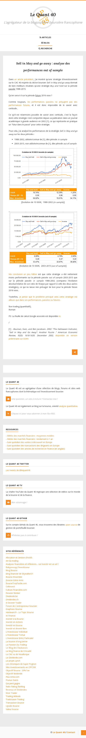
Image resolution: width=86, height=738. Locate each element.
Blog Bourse (11, 570)
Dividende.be (12, 596)
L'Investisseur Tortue (15, 635)
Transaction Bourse (15, 702)
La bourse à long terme (16, 641)
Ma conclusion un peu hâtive (23, 274)
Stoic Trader (11, 693)
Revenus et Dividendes (16, 689)
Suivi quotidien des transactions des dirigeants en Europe (33, 445)
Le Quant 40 (43, 14)
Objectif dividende (14, 673)
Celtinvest (10, 586)
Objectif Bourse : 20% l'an (18, 670)
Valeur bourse (12, 709)
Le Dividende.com (14, 657)
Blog (45, 42)
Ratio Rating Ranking (15, 686)
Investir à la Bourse (15, 619)
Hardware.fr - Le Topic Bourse (20, 612)
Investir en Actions (14, 622)
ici (59, 316)
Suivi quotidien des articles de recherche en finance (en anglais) (36, 448)
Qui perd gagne (13, 683)
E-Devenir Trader (13, 602)
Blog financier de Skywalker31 (19, 573)
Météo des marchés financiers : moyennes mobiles (30, 435)
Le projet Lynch (13, 660)
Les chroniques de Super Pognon (21, 664)
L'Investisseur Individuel (16, 631)
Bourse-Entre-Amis (14, 580)
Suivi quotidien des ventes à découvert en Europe (29, 442)
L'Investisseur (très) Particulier (19, 638)
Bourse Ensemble (14, 577)
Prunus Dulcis (12, 680)
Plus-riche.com (12, 676)
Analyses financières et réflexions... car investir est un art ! (32, 564)
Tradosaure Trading (15, 699)
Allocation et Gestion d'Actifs (19, 557)
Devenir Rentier (13, 593)
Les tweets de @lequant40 (18, 470)
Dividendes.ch (12, 599)
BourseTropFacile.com (16, 583)
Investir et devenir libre (16, 628)
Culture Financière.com (16, 589)
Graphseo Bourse (14, 609)
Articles (45, 37)
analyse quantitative (68, 406)
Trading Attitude (13, 696)
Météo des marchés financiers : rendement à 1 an (30, 439)
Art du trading (12, 560)
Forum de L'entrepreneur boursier (21, 606)
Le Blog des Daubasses (17, 647)
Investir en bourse (14, 625)
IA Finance (10, 615)
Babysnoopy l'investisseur (18, 567)
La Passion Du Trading (16, 644)
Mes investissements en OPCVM (21, 667)
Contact (71, 732)
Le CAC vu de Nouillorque (17, 654)
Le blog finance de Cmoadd (18, 651)
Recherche (45, 48)
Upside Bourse (12, 706)
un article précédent (23, 79)
